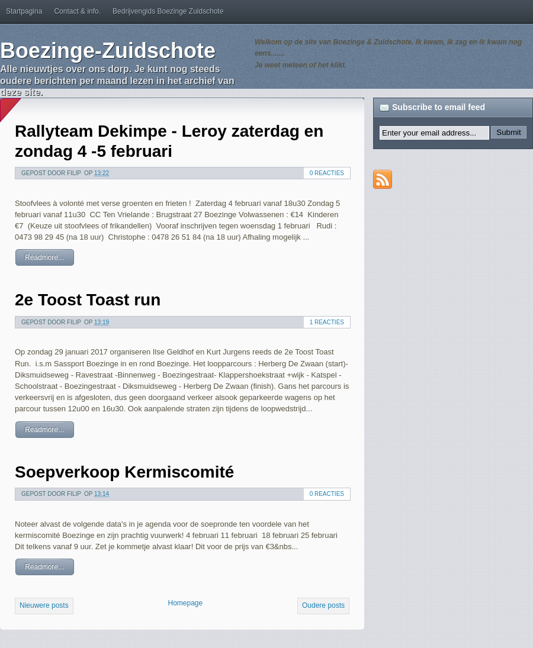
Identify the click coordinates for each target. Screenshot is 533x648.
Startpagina (24, 11)
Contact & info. (77, 11)
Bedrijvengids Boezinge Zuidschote (168, 11)
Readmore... (44, 257)
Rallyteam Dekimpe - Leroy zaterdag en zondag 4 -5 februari (169, 141)
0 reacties (327, 173)
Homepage (185, 603)
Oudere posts (323, 605)
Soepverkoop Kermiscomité (124, 472)
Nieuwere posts (44, 605)
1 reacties (327, 322)
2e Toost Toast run (87, 300)
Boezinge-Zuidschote (108, 50)
